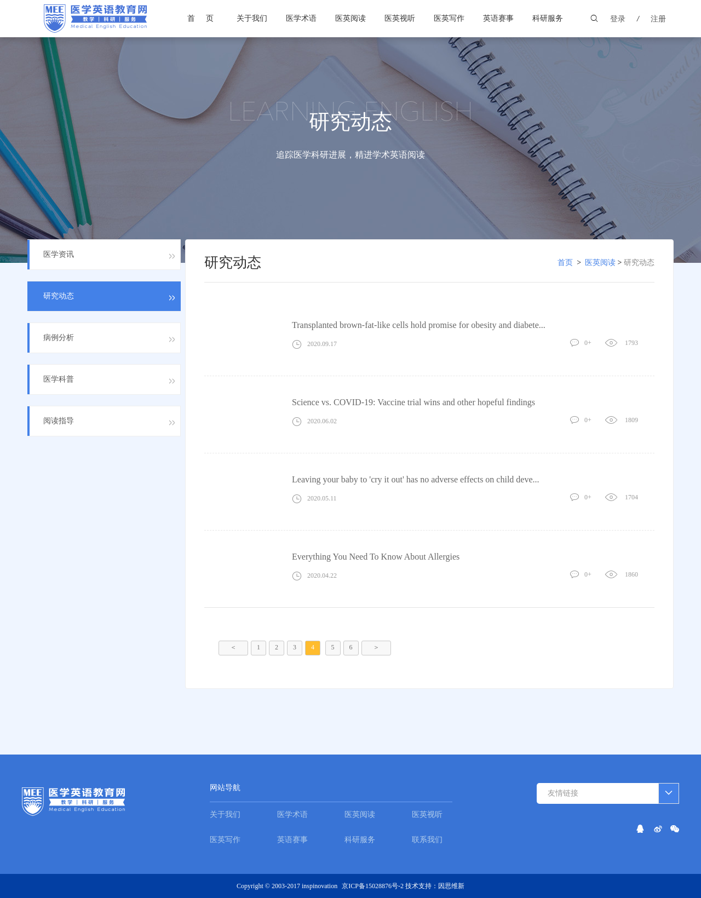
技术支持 (418, 886)
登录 (617, 19)
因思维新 (451, 886)
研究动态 (639, 262)
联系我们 (427, 840)
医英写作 (449, 18)
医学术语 (301, 18)
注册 (658, 19)
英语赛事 (498, 18)
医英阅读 (350, 18)
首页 (206, 18)
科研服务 (547, 18)
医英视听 (399, 18)
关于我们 (252, 18)
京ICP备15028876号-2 (373, 886)
